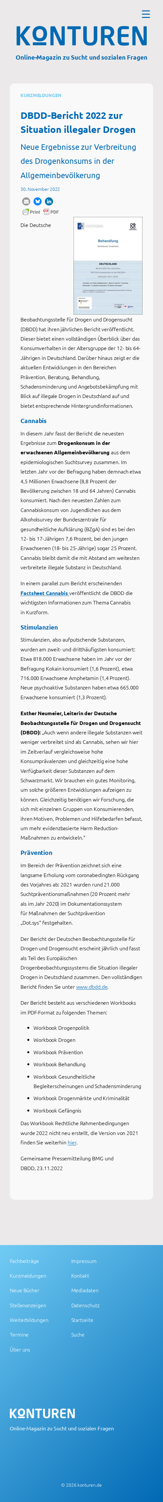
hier (72, 1142)
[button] (26, 201)
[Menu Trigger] (146, 14)
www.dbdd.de (92, 986)
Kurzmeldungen (40, 95)
